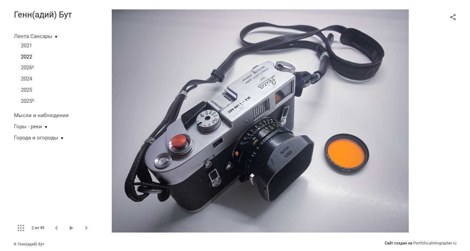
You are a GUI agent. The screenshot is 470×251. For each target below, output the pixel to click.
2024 (26, 79)
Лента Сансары (33, 36)
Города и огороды (36, 138)
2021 (26, 46)
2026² (27, 67)
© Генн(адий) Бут (29, 244)
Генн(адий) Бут (43, 15)
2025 (26, 90)
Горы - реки (28, 126)
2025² (27, 101)
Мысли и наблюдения (41, 115)
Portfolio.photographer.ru (434, 243)
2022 (26, 57)
